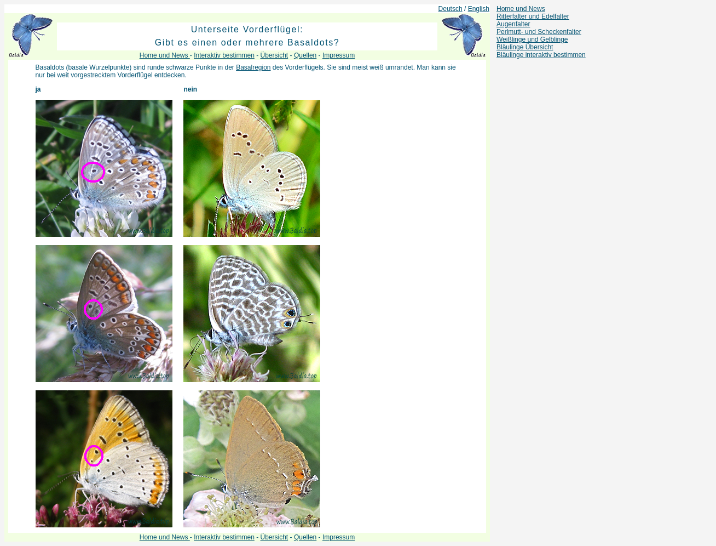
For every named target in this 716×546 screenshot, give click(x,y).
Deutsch (450, 9)
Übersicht (274, 55)
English (478, 9)
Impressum (338, 55)
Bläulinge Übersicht (524, 47)
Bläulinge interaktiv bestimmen (541, 55)
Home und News (520, 9)
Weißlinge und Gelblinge (532, 39)
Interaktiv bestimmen (224, 55)
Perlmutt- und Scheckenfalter (538, 32)
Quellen (305, 55)
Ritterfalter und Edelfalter (532, 16)
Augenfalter (513, 24)
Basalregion (253, 67)
